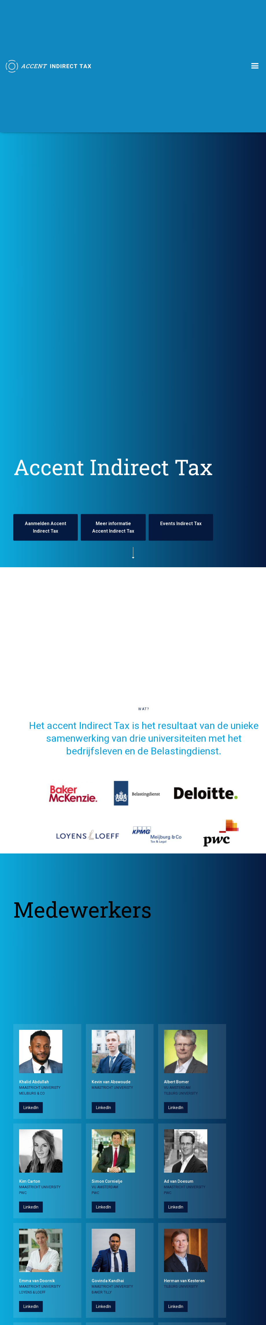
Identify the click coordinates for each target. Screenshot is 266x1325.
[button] (255, 66)
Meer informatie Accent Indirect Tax (113, 527)
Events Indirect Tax (181, 523)
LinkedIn (30, 1107)
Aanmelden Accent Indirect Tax (45, 527)
